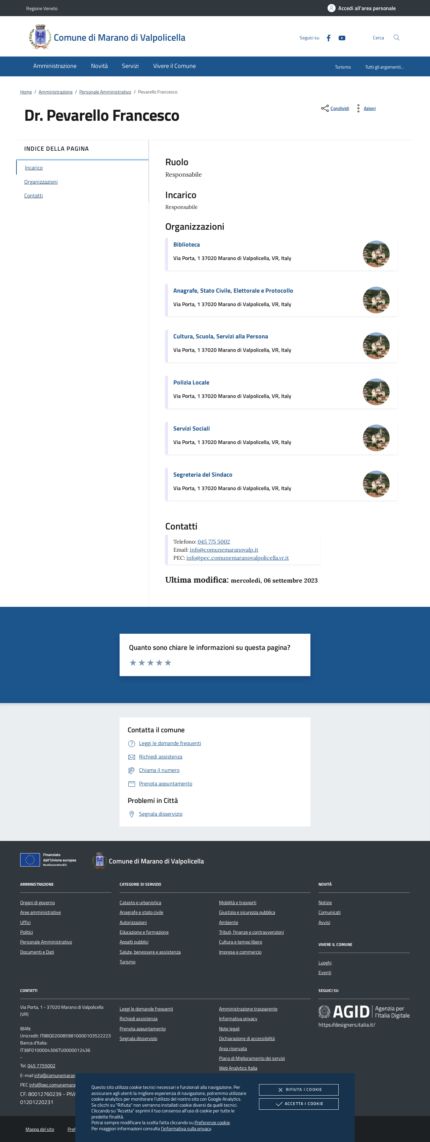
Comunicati (329, 912)
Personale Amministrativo (105, 92)
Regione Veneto (41, 8)
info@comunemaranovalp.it (224, 549)
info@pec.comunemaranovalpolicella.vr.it (237, 557)
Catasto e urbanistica (140, 902)
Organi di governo (37, 902)
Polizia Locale (191, 382)
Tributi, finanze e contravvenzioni (251, 932)
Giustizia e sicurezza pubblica (247, 912)
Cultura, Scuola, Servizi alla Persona (220, 336)
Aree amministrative (40, 912)
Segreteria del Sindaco (202, 474)
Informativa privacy (238, 1018)
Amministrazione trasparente (248, 1008)
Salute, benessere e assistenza (150, 952)
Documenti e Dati (37, 952)
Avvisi (324, 922)
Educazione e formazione (144, 932)
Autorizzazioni (133, 922)
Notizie (325, 902)
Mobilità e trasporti (237, 902)
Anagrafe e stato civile (141, 912)
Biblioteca (186, 244)
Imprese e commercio (240, 952)
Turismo (343, 66)
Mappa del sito (40, 1129)
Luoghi (325, 962)
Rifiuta (298, 1089)
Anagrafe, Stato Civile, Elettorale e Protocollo (233, 290)
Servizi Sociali (191, 428)
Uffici (25, 922)
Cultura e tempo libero (240, 942)
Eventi (324, 972)
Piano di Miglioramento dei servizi (252, 1058)
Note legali (229, 1028)
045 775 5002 (214, 541)
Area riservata (233, 1048)
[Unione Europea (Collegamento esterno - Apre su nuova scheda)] (50, 861)
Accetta (299, 1104)
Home (26, 92)
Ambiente (228, 922)
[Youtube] (339, 37)
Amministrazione (56, 92)
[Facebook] (326, 37)
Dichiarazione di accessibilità (247, 1038)
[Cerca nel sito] (396, 37)
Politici (26, 932)
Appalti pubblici (134, 942)
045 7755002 (41, 1065)
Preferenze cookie (212, 1122)
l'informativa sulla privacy (186, 1128)
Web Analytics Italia (238, 1068)
